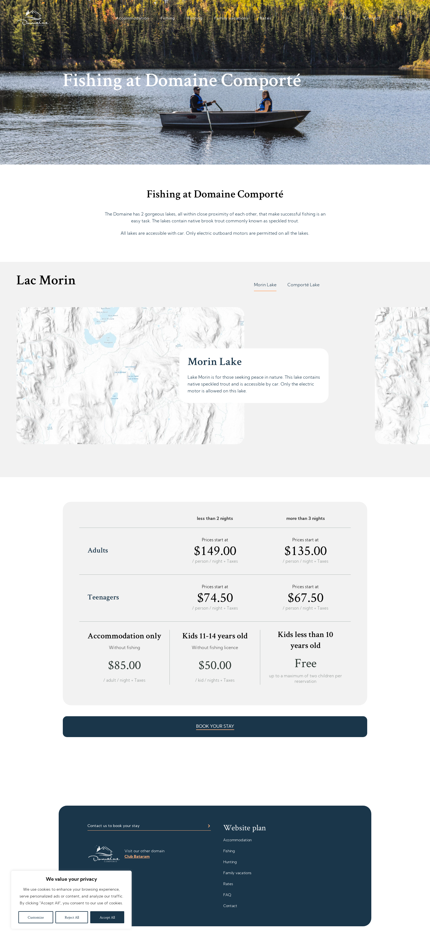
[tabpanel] (179, 375)
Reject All (72, 917)
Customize (36, 917)
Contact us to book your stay (113, 826)
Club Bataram (137, 857)
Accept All (107, 917)
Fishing (168, 18)
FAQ (347, 18)
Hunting (194, 18)
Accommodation (132, 18)
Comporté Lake (303, 285)
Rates (265, 18)
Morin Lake (265, 285)
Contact (372, 18)
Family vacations (231, 18)
